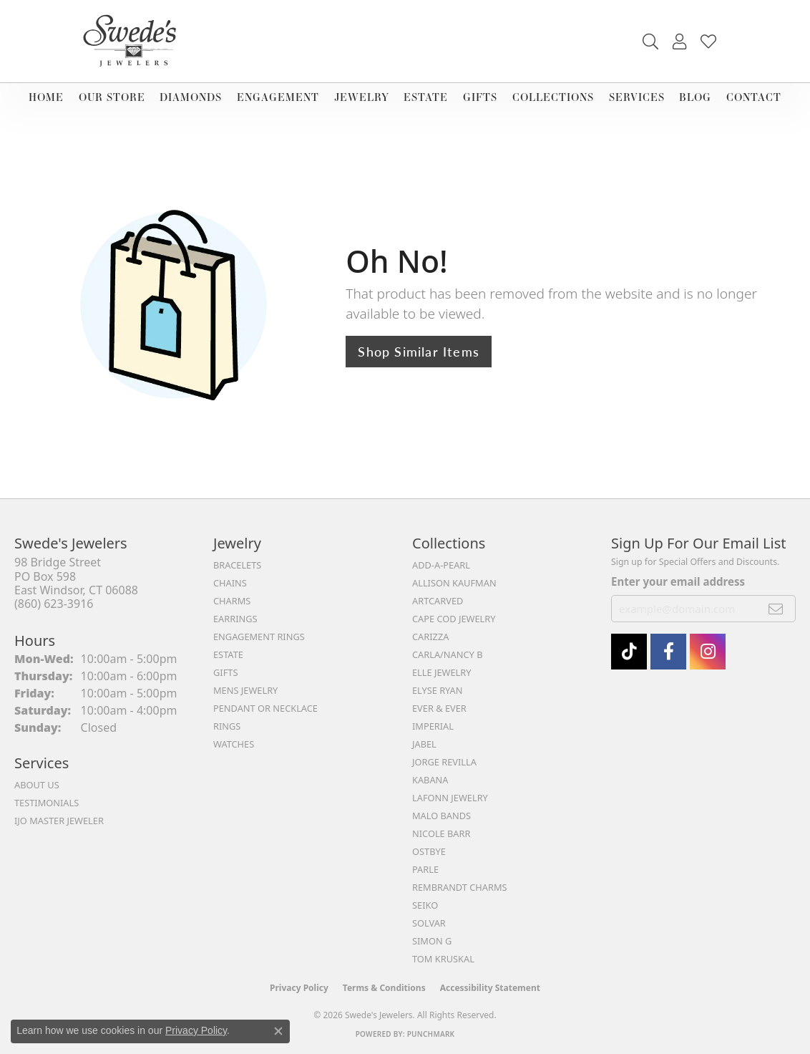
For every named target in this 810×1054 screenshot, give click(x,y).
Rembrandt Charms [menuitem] (459, 887)
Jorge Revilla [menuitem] (444, 761)
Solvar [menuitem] (429, 923)
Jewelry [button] (361, 97)
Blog (695, 97)
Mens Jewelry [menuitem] (245, 690)
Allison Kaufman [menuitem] (454, 582)
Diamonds (191, 97)
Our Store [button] (112, 97)
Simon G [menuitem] (432, 940)
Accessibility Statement (490, 988)
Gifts (480, 97)
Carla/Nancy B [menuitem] (447, 654)
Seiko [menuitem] (425, 905)
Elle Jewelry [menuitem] (442, 672)
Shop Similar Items (418, 351)
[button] (650, 41)
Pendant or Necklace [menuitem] (265, 708)
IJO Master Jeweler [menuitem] (59, 820)
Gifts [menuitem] (225, 672)
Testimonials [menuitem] (46, 802)
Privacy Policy (299, 988)
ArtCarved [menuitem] (437, 600)
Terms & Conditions (384, 988)
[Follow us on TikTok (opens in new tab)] (629, 651)
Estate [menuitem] (228, 654)
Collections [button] (553, 97)
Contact (753, 97)
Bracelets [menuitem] (237, 565)
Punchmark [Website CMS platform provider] (431, 1034)
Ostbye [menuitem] (429, 851)
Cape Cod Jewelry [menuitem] (453, 618)
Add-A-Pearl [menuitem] (441, 565)
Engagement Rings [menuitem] (259, 636)
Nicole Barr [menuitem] (441, 833)
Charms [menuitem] (231, 600)
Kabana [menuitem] (430, 779)
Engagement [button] (278, 97)
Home (46, 97)
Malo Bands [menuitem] (441, 815)
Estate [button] (426, 97)
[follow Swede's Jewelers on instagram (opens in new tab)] (708, 651)
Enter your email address (678, 581)
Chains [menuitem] (230, 582)
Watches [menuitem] (233, 744)
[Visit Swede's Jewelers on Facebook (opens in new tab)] (668, 651)
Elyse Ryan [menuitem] (437, 690)
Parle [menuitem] (425, 869)
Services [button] (637, 97)
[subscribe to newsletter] (776, 609)
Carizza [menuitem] (430, 636)
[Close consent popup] (278, 1031)
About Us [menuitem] (36, 784)
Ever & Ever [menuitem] (439, 708)
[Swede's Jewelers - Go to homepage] (133, 41)
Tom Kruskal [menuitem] (443, 958)
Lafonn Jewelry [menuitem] (450, 797)
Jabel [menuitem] (424, 744)
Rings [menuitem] (226, 726)
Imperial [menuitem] (433, 726)
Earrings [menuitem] (235, 618)
